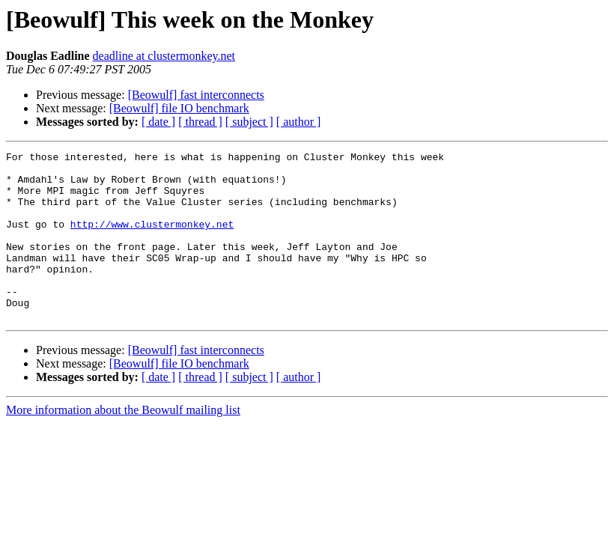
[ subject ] (249, 121)
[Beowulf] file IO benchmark (179, 108)
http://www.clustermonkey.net (152, 239)
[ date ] (158, 121)
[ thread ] (200, 121)
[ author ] (298, 121)
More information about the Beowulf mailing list (123, 443)
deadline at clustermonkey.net (164, 55)
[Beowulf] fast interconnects (196, 94)
